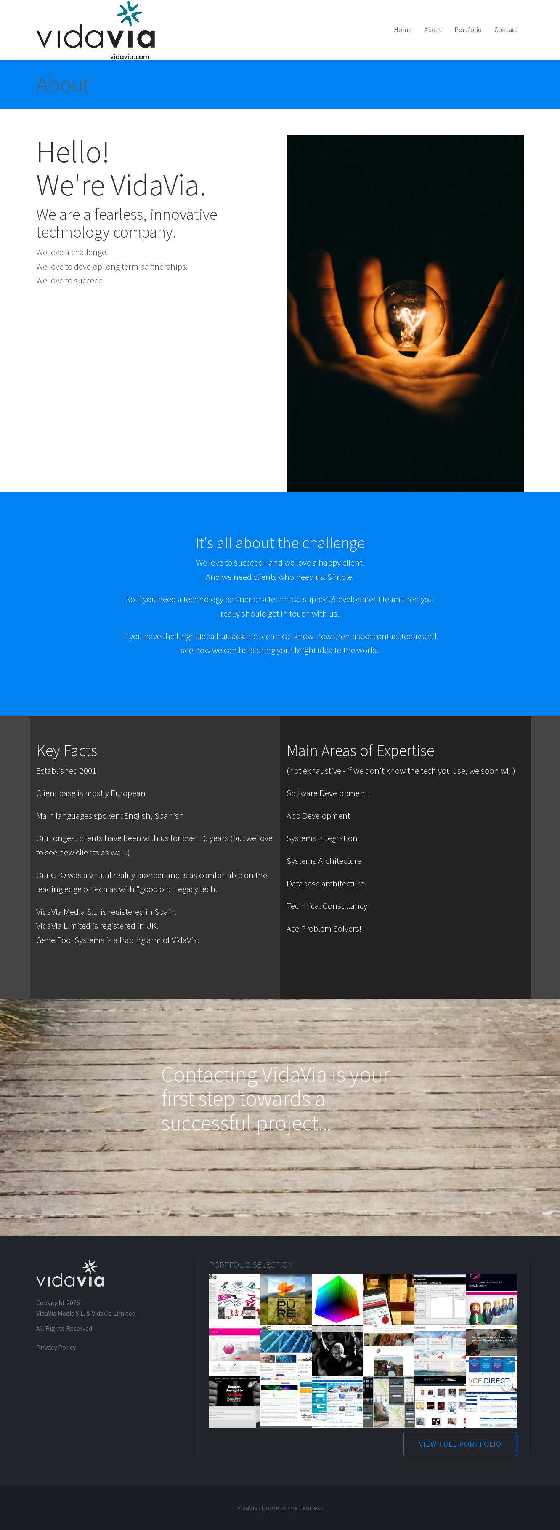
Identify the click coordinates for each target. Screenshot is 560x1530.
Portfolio (468, 29)
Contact (506, 29)
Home (402, 29)
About (433, 29)
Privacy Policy (56, 1347)
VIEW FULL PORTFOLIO (460, 1444)
